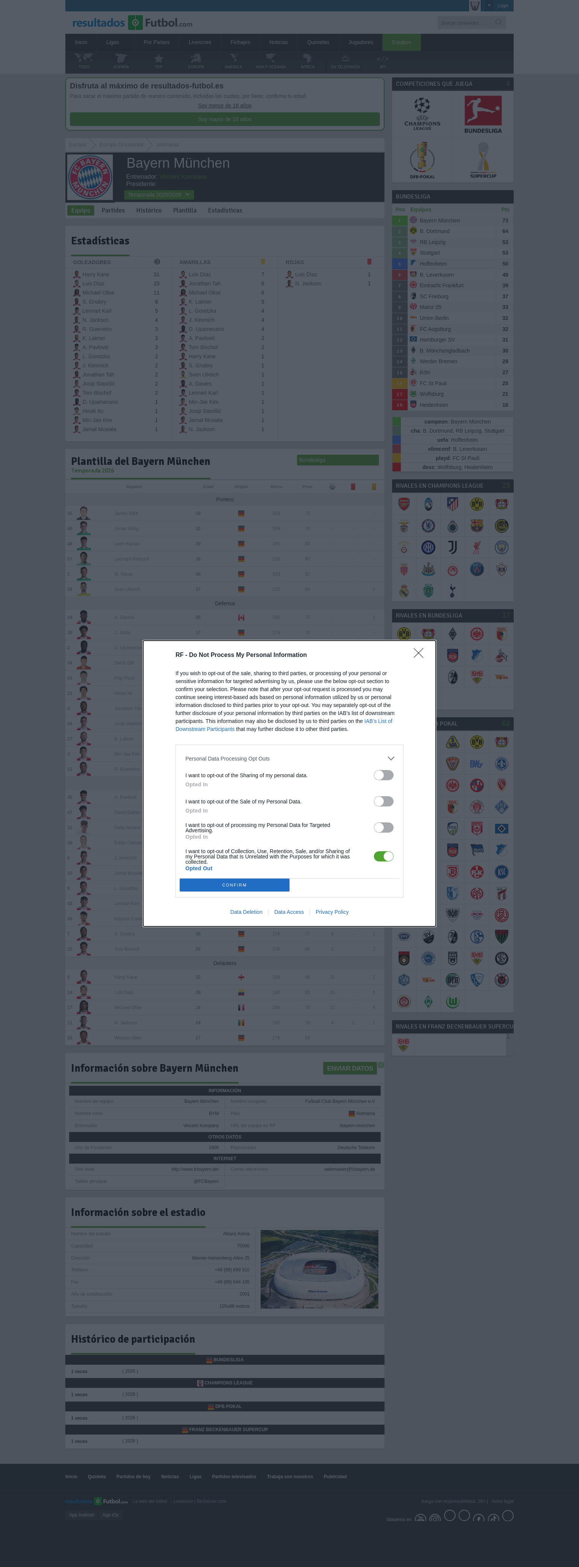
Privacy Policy (332, 912)
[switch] (384, 775)
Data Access (289, 912)
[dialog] (289, 783)
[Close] (421, 655)
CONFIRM (234, 885)
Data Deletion (246, 912)
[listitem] (289, 758)
